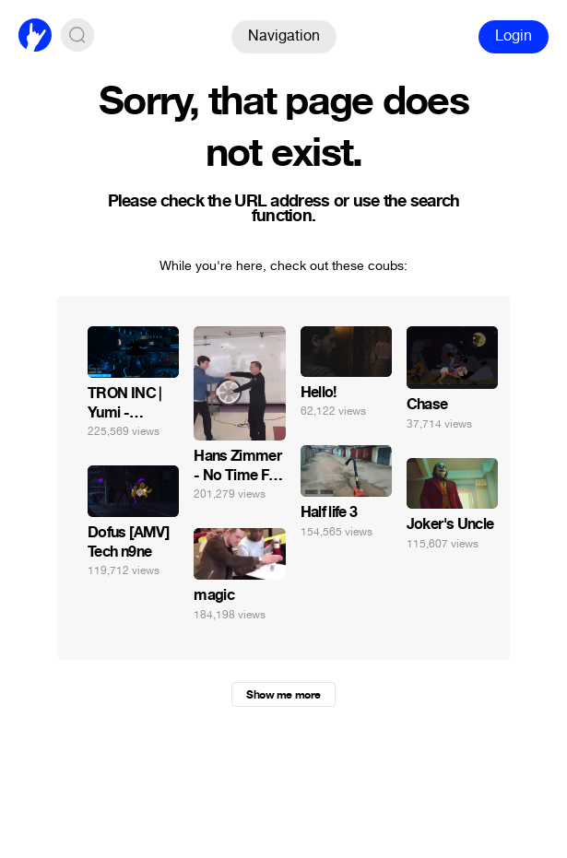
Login (513, 35)
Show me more (283, 695)
